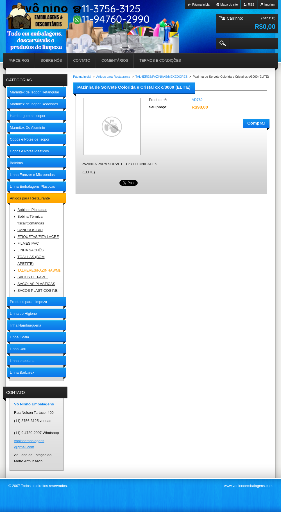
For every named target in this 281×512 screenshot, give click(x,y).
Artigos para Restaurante (113, 76)
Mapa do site (229, 4)
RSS (251, 4)
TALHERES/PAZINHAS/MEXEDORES (161, 76)
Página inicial (82, 76)
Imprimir (269, 4)
